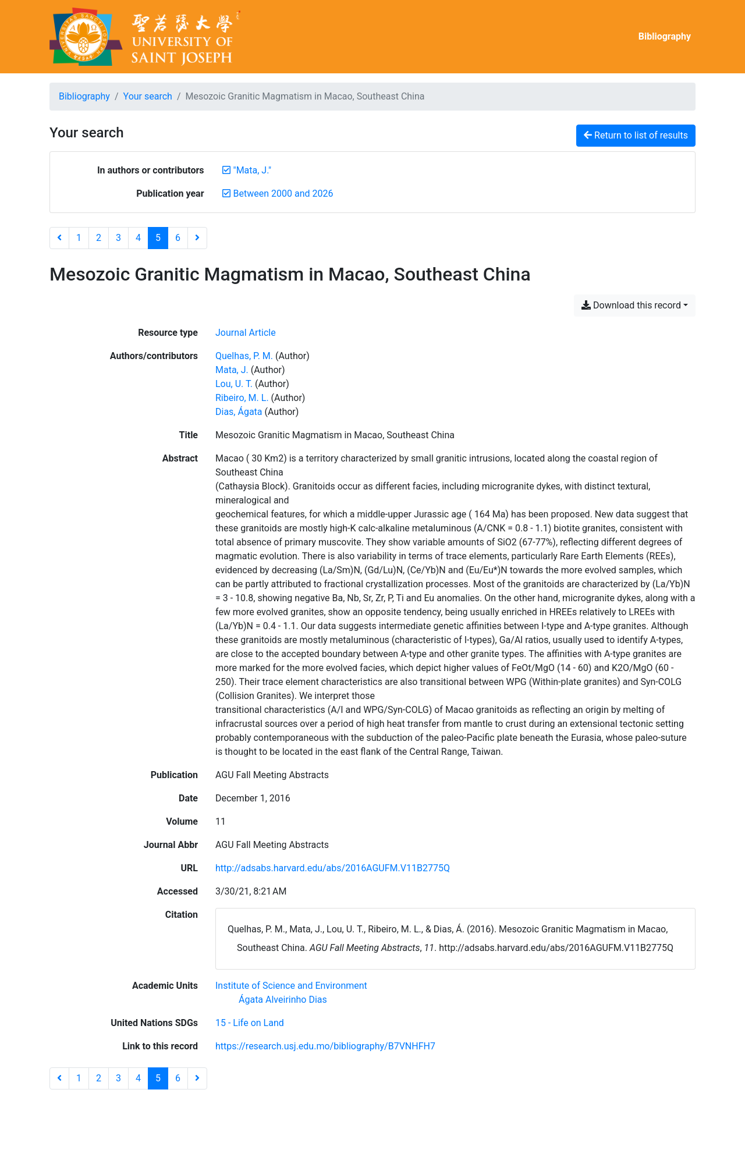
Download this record (631, 305)
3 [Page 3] (118, 237)
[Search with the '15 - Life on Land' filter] (249, 1022)
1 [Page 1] (78, 237)
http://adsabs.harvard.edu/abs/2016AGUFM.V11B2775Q (332, 868)
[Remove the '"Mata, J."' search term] (252, 170)
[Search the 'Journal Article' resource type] (245, 332)
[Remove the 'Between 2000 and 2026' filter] (283, 193)
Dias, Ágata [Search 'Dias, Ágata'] (238, 411)
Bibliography (664, 36)
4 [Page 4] (138, 237)
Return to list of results (636, 135)
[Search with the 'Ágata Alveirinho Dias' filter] (283, 999)
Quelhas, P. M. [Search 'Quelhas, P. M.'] (244, 355)
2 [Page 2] (98, 237)
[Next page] (197, 238)
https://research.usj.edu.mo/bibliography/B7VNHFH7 (325, 1046)
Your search (147, 96)
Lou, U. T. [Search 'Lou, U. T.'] (234, 383)
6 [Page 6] (177, 237)
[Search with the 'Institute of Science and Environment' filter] (291, 985)
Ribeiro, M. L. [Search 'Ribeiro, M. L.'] (242, 397)
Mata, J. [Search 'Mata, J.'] (232, 369)
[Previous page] (59, 238)
